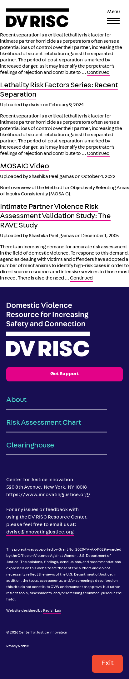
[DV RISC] (37, 17)
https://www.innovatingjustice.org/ (48, 495)
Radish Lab (52, 611)
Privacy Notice (17, 646)
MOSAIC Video (24, 166)
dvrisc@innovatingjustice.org (40, 532)
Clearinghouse (30, 446)
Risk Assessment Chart (43, 423)
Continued (98, 72)
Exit (107, 663)
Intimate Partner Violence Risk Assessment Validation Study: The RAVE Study (55, 216)
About (16, 400)
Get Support (64, 374)
